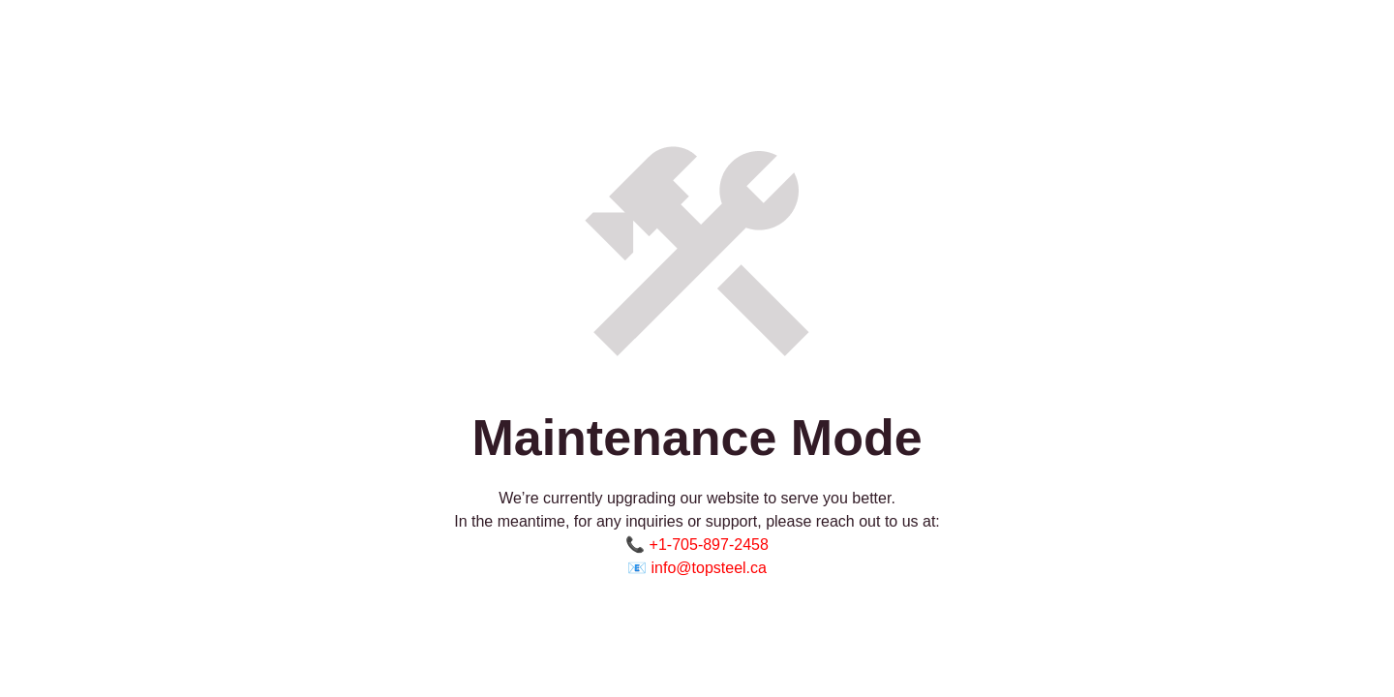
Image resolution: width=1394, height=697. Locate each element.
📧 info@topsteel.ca (697, 568)
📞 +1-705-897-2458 (697, 544)
